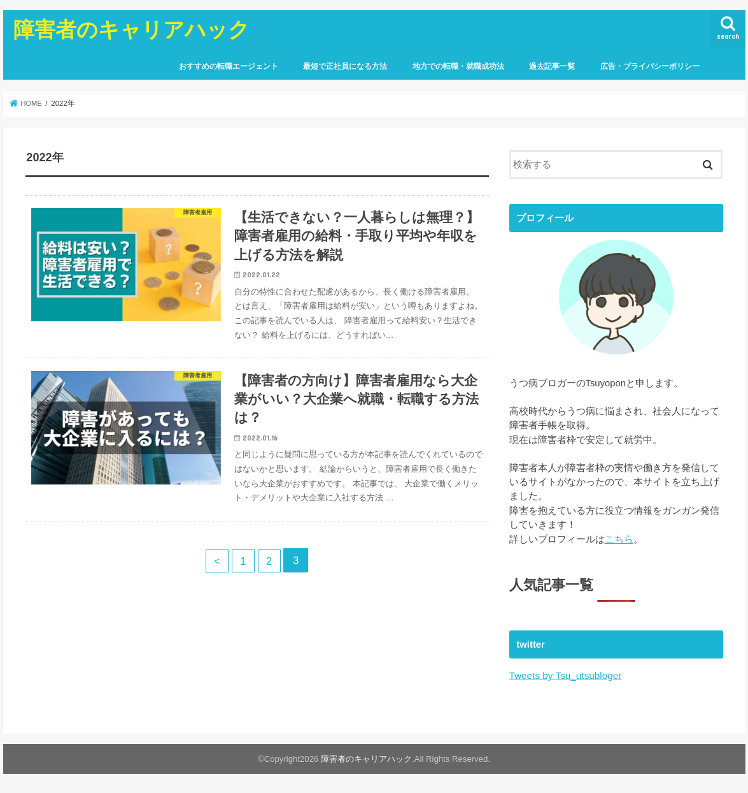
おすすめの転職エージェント (228, 66)
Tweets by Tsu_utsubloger (563, 674)
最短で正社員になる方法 (345, 66)
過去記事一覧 (552, 66)
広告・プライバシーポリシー (650, 66)
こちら (619, 539)
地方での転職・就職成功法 (458, 66)
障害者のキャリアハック (131, 29)
